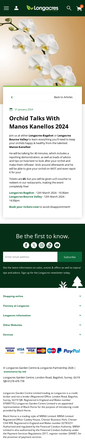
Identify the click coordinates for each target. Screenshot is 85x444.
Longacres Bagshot (21, 193)
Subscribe (70, 257)
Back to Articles (63, 97)
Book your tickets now (24, 207)
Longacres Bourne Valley (25, 196)
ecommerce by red (15, 371)
